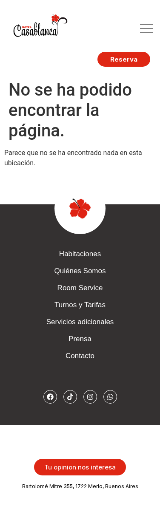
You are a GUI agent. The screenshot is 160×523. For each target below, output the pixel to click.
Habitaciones (80, 254)
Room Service (80, 288)
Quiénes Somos (80, 271)
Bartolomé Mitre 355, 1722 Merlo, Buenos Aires (80, 486)
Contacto (80, 356)
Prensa (80, 339)
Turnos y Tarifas (80, 305)
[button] (146, 29)
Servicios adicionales (80, 322)
